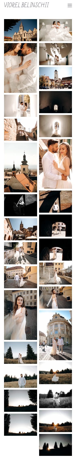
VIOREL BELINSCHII (26, 5)
